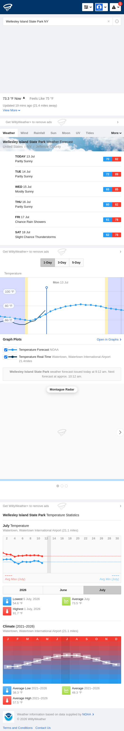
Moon (66, 133)
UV (78, 133)
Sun (54, 133)
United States (13, 146)
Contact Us (43, 728)
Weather (9, 133)
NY (29, 146)
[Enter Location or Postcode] (62, 21)
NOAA (86, 714)
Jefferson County (48, 146)
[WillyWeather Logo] (10, 7)
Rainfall (39, 133)
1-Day (48, 262)
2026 (23, 590)
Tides (90, 133)
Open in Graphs (108, 339)
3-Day (62, 262)
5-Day (76, 262)
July (102, 590)
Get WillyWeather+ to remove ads (29, 122)
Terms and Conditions (18, 728)
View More (10, 110)
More (115, 133)
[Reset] (109, 21)
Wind (24, 133)
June (63, 590)
